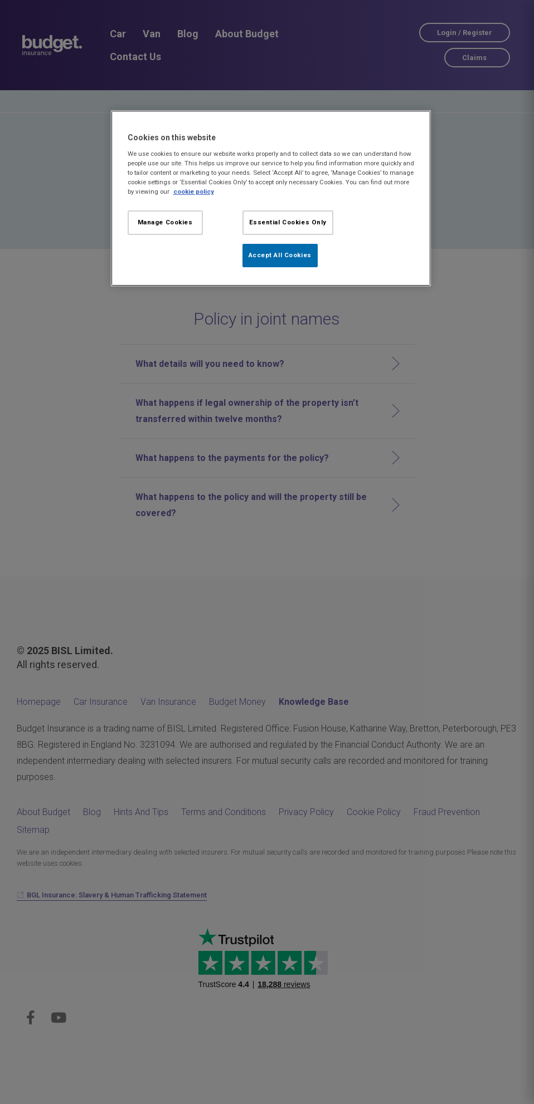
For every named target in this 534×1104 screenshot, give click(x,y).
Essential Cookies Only (288, 222)
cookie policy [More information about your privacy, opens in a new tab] (193, 191)
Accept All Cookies (280, 255)
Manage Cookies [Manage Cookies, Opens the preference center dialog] (165, 222)
